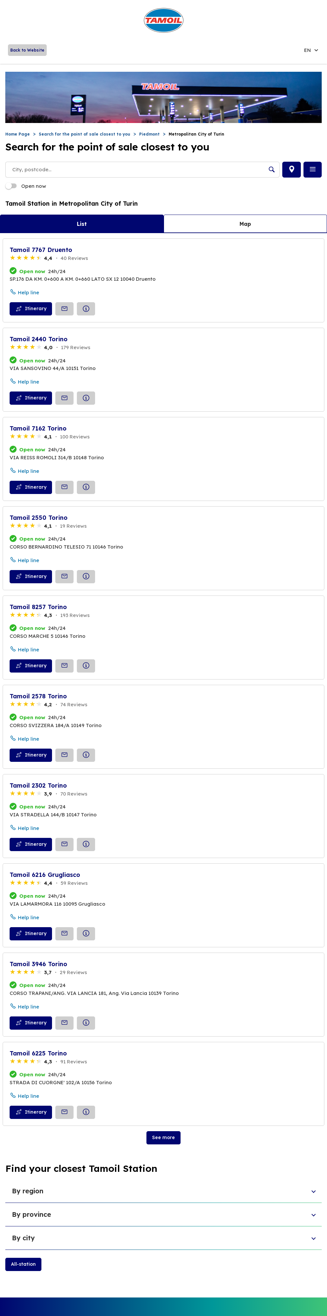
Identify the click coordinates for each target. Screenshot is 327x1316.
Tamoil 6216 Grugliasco (45, 875)
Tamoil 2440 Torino (39, 339)
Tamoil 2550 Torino (39, 517)
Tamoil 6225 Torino (38, 1053)
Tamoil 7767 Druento (41, 250)
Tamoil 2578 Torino (38, 696)
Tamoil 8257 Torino (38, 607)
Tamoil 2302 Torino (38, 785)
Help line (28, 292)
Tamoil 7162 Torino (38, 428)
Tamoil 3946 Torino (38, 964)
